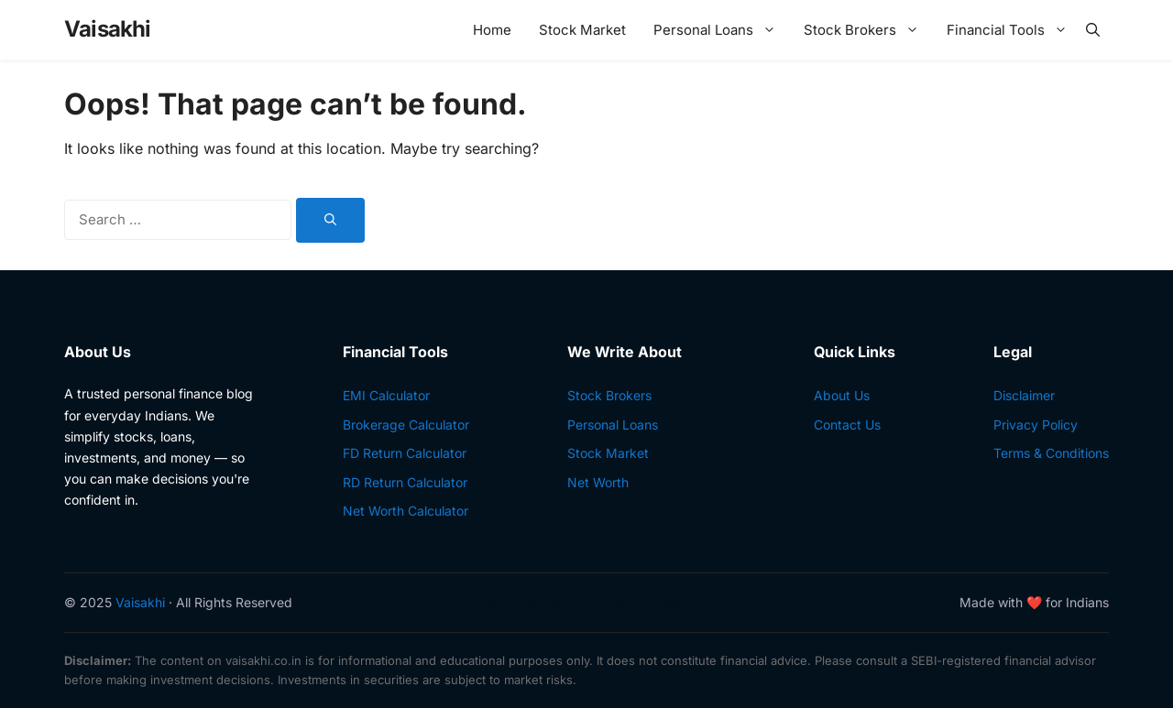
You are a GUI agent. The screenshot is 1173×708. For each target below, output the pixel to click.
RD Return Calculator (405, 482)
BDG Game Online (568, 602)
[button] (1093, 30)
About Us (842, 395)
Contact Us (847, 424)
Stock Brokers (866, 30)
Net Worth (598, 482)
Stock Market (582, 29)
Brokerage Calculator (406, 424)
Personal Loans (719, 30)
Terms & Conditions (1051, 453)
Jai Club (503, 602)
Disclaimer (1024, 395)
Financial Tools (1012, 30)
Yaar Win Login (648, 602)
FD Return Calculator (404, 453)
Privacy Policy (1035, 424)
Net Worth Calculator (405, 510)
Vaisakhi (107, 29)
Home (492, 29)
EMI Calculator (386, 395)
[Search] (330, 221)
